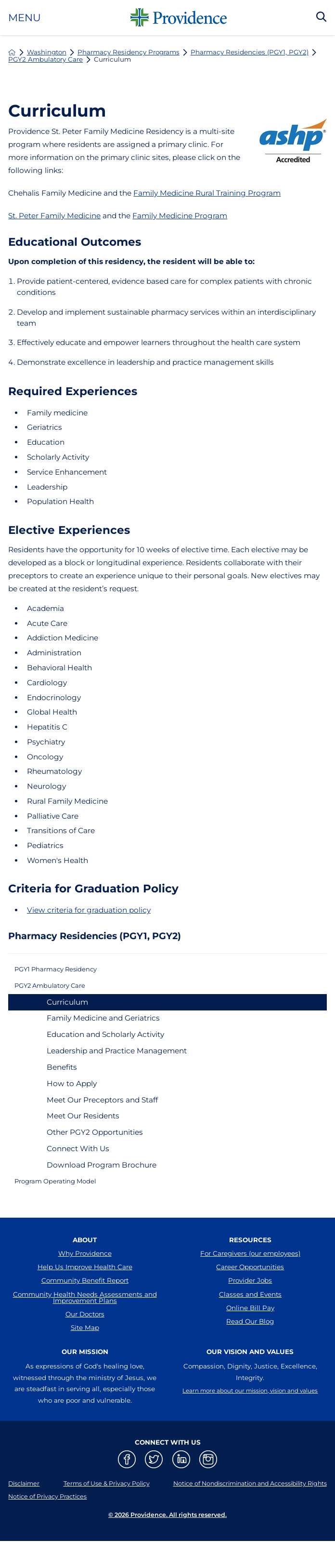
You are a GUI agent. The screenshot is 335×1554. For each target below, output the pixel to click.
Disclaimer (25, 1512)
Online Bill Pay (250, 1330)
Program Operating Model (64, 1189)
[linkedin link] (181, 1489)
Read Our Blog (250, 1347)
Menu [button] (24, 18)
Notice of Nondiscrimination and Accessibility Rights (241, 1512)
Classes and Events (250, 1313)
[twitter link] (154, 1489)
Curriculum (67, 1007)
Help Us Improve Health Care (85, 1280)
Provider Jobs (250, 1297)
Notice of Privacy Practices (51, 1525)
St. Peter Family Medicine (54, 215)
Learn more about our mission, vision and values (250, 1424)
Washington (46, 52)
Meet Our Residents (83, 1122)
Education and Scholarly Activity (105, 1040)
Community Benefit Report (85, 1297)
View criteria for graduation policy (89, 910)
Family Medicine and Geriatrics (103, 1024)
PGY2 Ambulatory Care (45, 59)
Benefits (62, 1073)
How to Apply (72, 1089)
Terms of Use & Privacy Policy (99, 1512)
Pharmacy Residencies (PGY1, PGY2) (250, 52)
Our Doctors (84, 1337)
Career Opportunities (250, 1280)
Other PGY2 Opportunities (95, 1138)
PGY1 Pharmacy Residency (65, 970)
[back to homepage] (11, 52)
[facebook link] (127, 1489)
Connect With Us (78, 1154)
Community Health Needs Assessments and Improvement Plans (85, 1317)
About (85, 1249)
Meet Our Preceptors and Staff (102, 1105)
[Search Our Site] (321, 17)
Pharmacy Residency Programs (128, 52)
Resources (250, 1249)
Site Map (85, 1354)
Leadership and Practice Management (117, 1057)
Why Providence (85, 1263)
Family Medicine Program (179, 215)
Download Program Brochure (101, 1171)
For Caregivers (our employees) (250, 1263)
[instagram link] (208, 1489)
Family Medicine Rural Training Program (207, 193)
